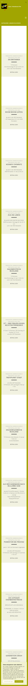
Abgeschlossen (17, 56)
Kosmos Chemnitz (14, 164)
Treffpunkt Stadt (14, 377)
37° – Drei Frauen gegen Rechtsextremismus (14, 324)
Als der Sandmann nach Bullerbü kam (14, 485)
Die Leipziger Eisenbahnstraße (14, 599)
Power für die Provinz (14, 542)
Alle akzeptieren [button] (19, 681)
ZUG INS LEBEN (14, 215)
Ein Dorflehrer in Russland (14, 431)
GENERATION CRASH (14, 656)
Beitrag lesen (14, 72)
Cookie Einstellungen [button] (8, 681)
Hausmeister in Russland (14, 270)
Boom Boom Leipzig (14, 112)
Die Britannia (14, 60)
